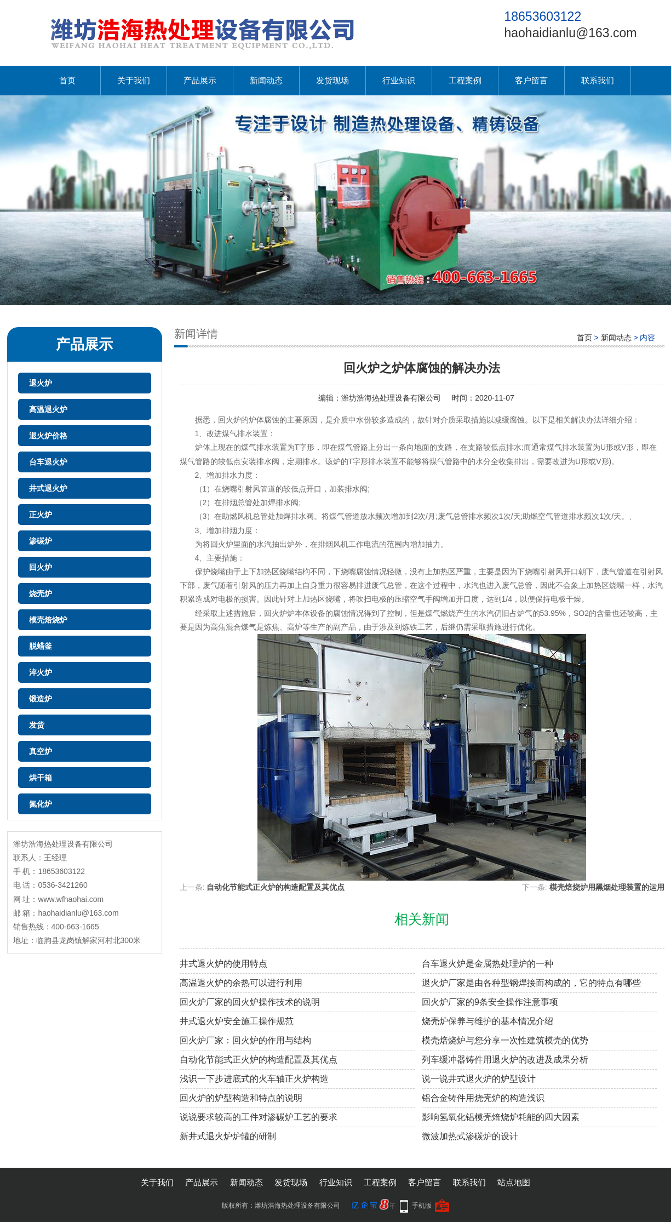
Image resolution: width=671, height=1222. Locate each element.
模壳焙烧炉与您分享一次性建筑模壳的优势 (505, 1040)
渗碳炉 (40, 540)
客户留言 (531, 80)
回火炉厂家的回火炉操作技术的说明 (250, 1002)
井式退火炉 (48, 488)
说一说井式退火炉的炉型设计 (479, 1078)
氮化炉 (40, 804)
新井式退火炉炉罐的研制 (228, 1136)
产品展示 (199, 80)
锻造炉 (40, 698)
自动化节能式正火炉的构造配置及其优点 (276, 887)
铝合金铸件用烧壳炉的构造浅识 (483, 1098)
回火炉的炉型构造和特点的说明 (241, 1098)
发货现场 (332, 80)
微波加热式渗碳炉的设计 (470, 1136)
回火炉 (40, 567)
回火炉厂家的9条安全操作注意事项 (490, 1002)
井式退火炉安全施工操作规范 (237, 1021)
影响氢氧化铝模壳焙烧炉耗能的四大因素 (501, 1117)
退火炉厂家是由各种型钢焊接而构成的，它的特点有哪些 (531, 982)
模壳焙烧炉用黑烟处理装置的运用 (606, 887)
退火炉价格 (48, 435)
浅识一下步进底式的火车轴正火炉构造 (254, 1078)
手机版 (422, 1205)
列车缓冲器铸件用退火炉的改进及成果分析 (505, 1059)
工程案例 (465, 80)
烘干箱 (40, 777)
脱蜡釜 (40, 646)
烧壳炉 (40, 593)
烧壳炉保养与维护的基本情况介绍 (487, 1021)
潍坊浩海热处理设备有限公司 (391, 397)
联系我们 (597, 80)
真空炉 (40, 751)
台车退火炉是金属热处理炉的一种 (487, 963)
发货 (36, 725)
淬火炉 (40, 672)
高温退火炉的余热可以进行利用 (241, 982)
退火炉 (40, 383)
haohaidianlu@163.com (570, 33)
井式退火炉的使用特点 (223, 963)
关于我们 (133, 80)
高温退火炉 (48, 409)
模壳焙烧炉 (48, 619)
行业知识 (398, 80)
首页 (67, 80)
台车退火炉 (48, 462)
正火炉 (40, 514)
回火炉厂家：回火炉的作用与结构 (245, 1040)
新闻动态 (266, 80)
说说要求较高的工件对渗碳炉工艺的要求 (258, 1117)
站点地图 (513, 1182)
